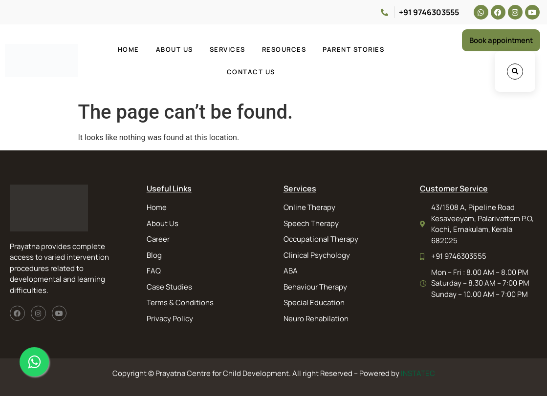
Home (128, 49)
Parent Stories (353, 49)
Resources (284, 49)
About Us (174, 49)
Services (227, 49)
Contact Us (251, 71)
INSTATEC (418, 373)
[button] (515, 71)
